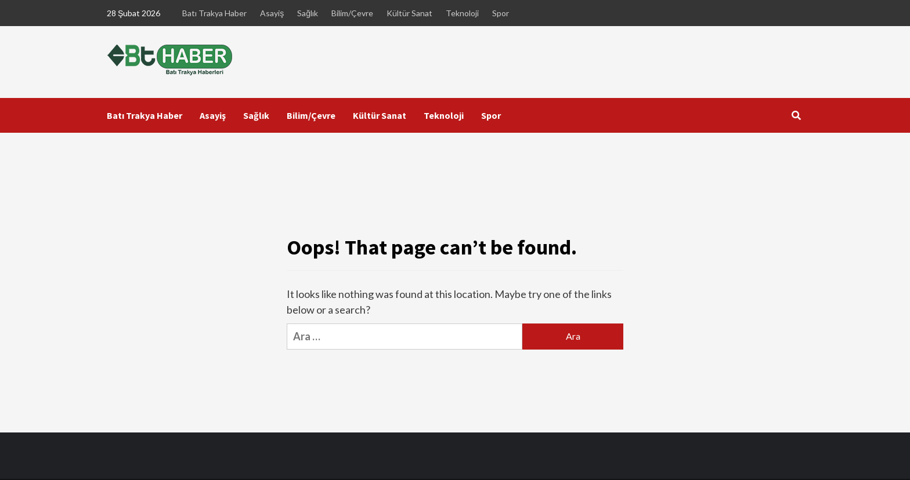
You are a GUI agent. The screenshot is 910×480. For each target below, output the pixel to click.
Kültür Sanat (409, 13)
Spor (500, 13)
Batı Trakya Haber (214, 13)
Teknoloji (462, 13)
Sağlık (307, 13)
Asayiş (272, 13)
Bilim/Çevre (352, 13)
